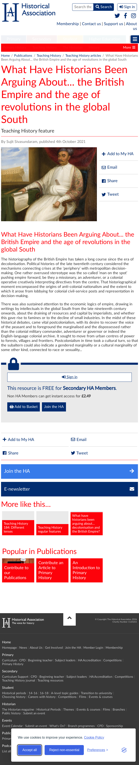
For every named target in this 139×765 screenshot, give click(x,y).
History (94, 47)
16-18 (44, 693)
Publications (23, 55)
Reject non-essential (64, 750)
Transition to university (96, 693)
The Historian (73, 47)
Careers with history (42, 697)
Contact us (91, 24)
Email (109, 167)
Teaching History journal (18, 680)
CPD (22, 660)
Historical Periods (49, 709)
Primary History (14, 47)
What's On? (57, 726)
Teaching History (44, 47)
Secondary (41, 39)
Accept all (29, 750)
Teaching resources (50, 680)
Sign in (69, 377)
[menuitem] (13, 39)
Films (82, 697)
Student (70, 39)
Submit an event (34, 713)
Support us (113, 24)
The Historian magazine (18, 709)
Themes (68, 709)
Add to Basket (24, 407)
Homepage (9, 647)
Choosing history (14, 697)
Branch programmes (81, 726)
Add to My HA (117, 154)
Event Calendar (12, 726)
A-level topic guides (64, 693)
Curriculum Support (15, 676)
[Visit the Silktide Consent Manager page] (124, 750)
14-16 (33, 693)
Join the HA (54, 407)
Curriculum (9, 660)
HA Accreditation (89, 660)
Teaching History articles (83, 55)
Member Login (93, 647)
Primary (14, 39)
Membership (68, 24)
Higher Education (104, 39)
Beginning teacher (40, 660)
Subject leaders (65, 660)
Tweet (110, 194)
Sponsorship (114, 726)
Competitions (112, 660)
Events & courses (101, 697)
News (23, 647)
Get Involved (54, 647)
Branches (119, 709)
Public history (11, 713)
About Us (36, 647)
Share (109, 181)
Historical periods (14, 693)
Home (5, 55)
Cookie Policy (94, 737)
